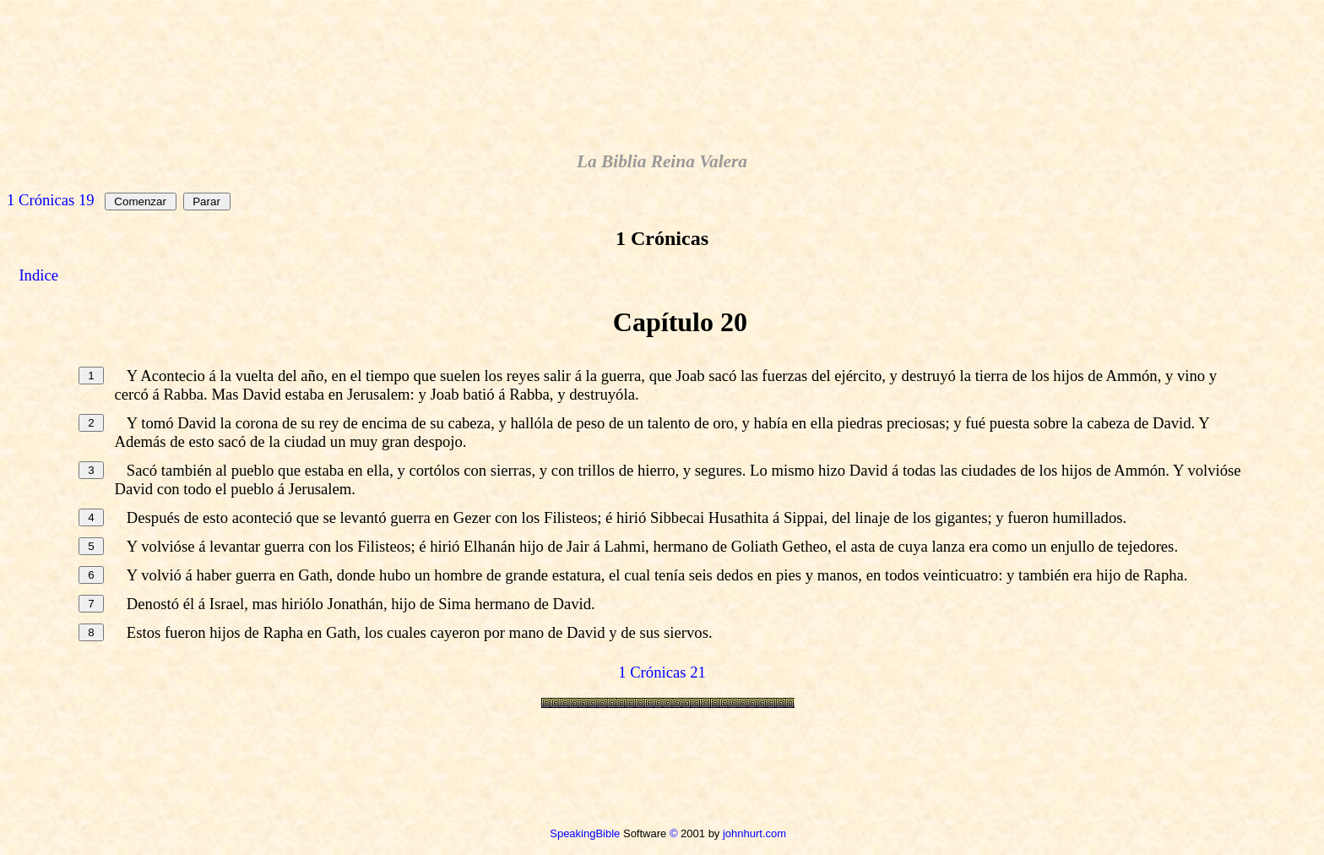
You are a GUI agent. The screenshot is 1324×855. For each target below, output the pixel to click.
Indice (38, 275)
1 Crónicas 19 (51, 200)
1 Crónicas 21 (662, 672)
